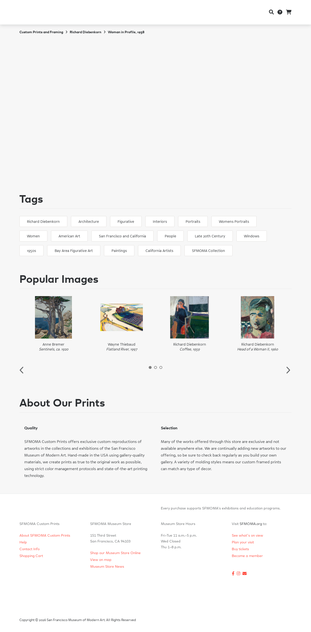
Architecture (88, 222)
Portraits (193, 222)
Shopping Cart (31, 556)
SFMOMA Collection (208, 251)
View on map (101, 560)
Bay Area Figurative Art (74, 251)
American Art (69, 236)
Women (33, 236)
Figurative (126, 222)
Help (23, 542)
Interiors (160, 222)
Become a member (247, 556)
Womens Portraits (234, 222)
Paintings (119, 251)
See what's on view (247, 535)
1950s (31, 251)
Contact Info (29, 549)
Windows (251, 236)
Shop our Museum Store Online (115, 553)
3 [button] (160, 367)
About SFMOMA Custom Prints (44, 535)
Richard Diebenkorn (85, 32)
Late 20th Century (210, 236)
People (170, 236)
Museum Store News (107, 566)
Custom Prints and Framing (41, 32)
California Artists (159, 251)
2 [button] (155, 367)
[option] (53, 324)
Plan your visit (243, 542)
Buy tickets (240, 549)
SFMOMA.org (251, 524)
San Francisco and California (122, 236)
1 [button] (150, 367)
